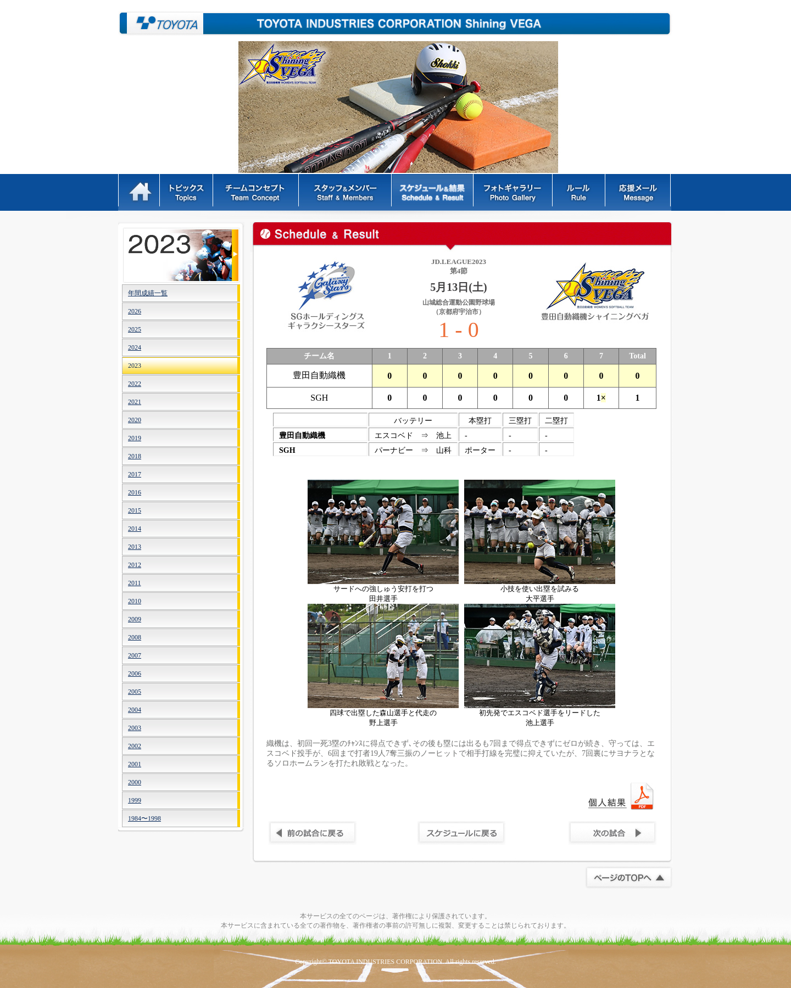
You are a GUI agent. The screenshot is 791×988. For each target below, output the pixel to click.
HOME (139, 192)
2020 (134, 420)
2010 (134, 601)
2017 (134, 474)
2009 (134, 619)
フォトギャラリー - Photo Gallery (513, 192)
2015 (134, 510)
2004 (134, 710)
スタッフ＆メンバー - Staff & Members (345, 192)
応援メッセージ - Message (638, 192)
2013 (134, 547)
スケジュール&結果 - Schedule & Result (433, 192)
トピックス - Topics (187, 192)
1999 (134, 800)
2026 (134, 311)
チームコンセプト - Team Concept (256, 192)
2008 (134, 637)
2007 (134, 655)
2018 (134, 456)
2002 (134, 746)
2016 (134, 492)
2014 (134, 528)
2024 (134, 347)
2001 (134, 764)
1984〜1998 (144, 818)
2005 (134, 691)
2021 (134, 402)
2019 (134, 438)
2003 (134, 728)
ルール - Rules (579, 192)
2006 (134, 673)
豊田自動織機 (160, 23)
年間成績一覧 (148, 293)
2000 (134, 782)
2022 (134, 384)
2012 (134, 565)
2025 (134, 329)
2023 (134, 365)
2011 (134, 583)
